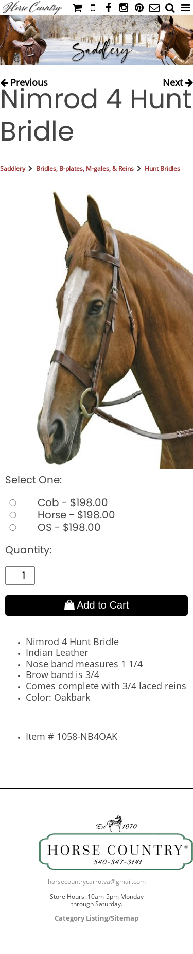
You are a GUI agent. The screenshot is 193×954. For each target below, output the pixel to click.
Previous (24, 80)
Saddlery (12, 168)
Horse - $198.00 (60, 515)
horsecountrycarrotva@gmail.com (97, 881)
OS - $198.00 (53, 527)
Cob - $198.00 (56, 502)
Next (178, 80)
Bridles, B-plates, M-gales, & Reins (85, 168)
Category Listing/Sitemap (96, 918)
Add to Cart (96, 605)
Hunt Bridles (162, 168)
